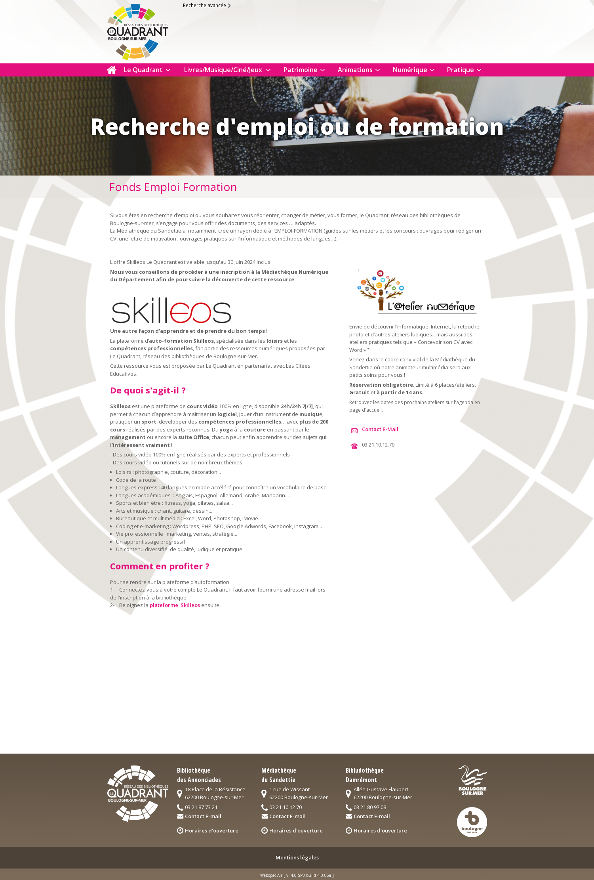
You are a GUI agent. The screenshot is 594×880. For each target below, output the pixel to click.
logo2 (473, 780)
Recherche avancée (204, 5)
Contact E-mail (203, 816)
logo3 (472, 822)
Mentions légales (297, 857)
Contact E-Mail (379, 429)
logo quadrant (137, 793)
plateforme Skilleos (175, 605)
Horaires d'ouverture (211, 830)
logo (144, 30)
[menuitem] (111, 69)
